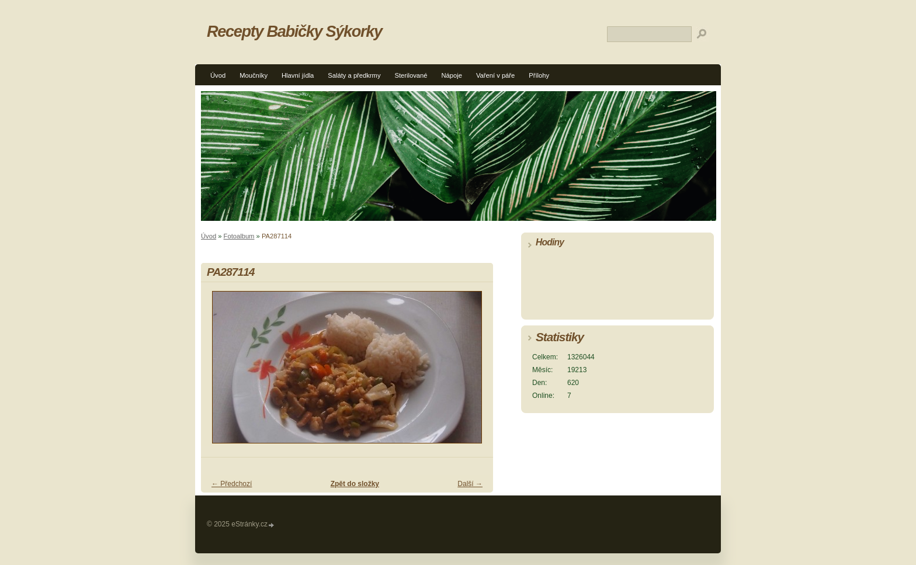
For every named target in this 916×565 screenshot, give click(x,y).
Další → (470, 484)
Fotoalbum (239, 236)
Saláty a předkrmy (354, 75)
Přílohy (539, 75)
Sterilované (411, 75)
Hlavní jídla (298, 75)
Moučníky (254, 75)
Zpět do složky (355, 484)
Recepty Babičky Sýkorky (294, 31)
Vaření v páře (495, 75)
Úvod (217, 75)
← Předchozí (231, 484)
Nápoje (451, 75)
